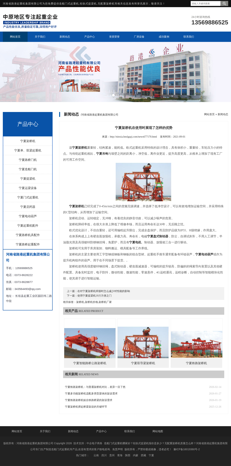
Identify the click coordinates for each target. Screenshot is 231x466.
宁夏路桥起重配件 (28, 244)
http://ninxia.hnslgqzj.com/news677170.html (133, 136)
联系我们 (129, 431)
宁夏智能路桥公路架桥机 (89, 363)
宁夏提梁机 (27, 178)
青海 (119, 455)
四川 (104, 455)
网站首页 (209, 114)
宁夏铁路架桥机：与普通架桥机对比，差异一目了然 (95, 387)
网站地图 (157, 431)
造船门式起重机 (69, 3)
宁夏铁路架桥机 (196, 363)
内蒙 (135, 455)
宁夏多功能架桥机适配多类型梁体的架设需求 (91, 393)
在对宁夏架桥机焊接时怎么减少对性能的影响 (103, 291)
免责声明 (117, 449)
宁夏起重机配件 (27, 225)
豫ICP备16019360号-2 (187, 449)
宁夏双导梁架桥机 (143, 363)
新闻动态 (223, 114)
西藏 (143, 455)
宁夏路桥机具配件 (28, 235)
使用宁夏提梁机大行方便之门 (94, 295)
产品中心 (101, 431)
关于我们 (45, 431)
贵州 (112, 455)
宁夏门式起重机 (27, 197)
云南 (96, 455)
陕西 (127, 455)
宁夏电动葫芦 (28, 216)
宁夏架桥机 (27, 141)
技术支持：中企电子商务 (87, 443)
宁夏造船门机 (28, 169)
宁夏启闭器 (27, 206)
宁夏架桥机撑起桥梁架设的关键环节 (86, 406)
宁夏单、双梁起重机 (27, 150)
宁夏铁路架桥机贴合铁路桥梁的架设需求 (88, 400)
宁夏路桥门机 (28, 159)
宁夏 (151, 455)
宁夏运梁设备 (28, 188)
